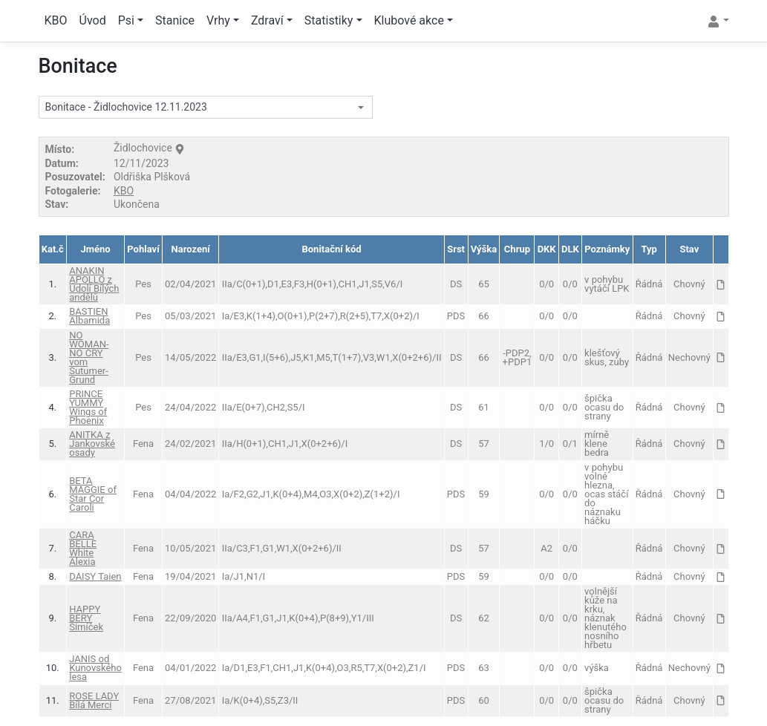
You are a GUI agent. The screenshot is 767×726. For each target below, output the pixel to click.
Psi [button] (126, 20)
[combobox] (206, 107)
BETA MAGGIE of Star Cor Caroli (93, 494)
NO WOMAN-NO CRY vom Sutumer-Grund (88, 357)
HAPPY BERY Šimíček (86, 618)
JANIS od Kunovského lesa (95, 667)
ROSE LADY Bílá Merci (94, 700)
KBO (56, 20)
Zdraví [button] (267, 20)
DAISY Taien (95, 576)
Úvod (92, 20)
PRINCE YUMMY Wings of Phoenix (88, 407)
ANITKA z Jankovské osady (92, 443)
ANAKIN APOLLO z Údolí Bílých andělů (94, 284)
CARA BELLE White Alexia (83, 548)
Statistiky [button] (328, 20)
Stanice (175, 20)
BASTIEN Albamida (89, 316)
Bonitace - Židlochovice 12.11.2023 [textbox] (126, 107)
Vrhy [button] (218, 20)
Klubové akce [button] (409, 20)
